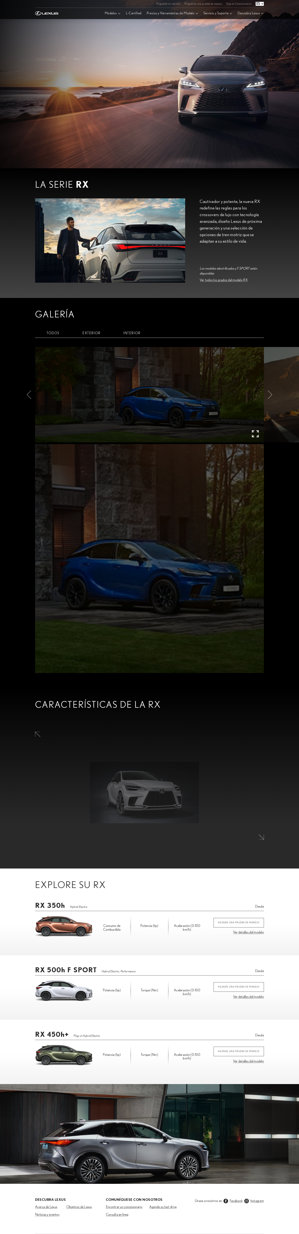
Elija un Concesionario (238, 3)
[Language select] (260, 4)
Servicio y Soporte (216, 13)
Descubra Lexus (249, 13)
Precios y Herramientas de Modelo (170, 13)
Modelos (111, 13)
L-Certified (133, 13)
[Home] (46, 4)
